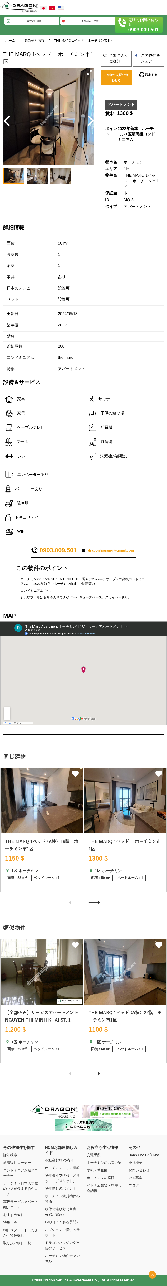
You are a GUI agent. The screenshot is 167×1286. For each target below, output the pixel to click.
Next (92, 905)
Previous (73, 904)
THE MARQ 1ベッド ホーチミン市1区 (83, 40)
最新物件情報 (34, 40)
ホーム (10, 40)
